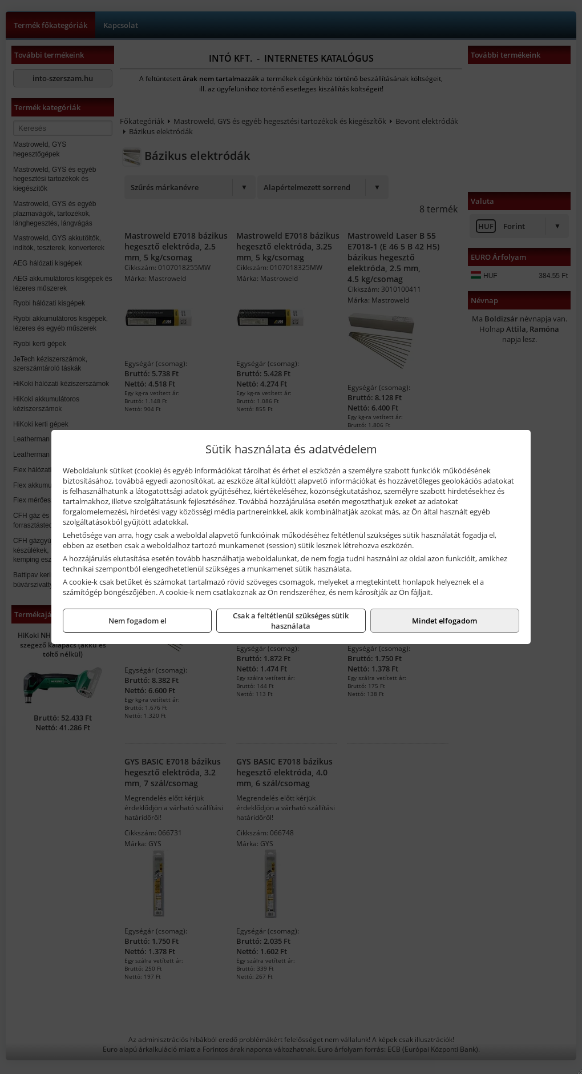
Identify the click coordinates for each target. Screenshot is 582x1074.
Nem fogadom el (137, 621)
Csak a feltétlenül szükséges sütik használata (291, 620)
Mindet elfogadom (444, 621)
